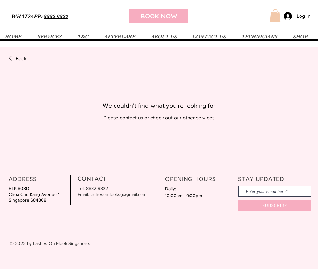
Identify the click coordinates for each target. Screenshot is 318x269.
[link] (16, 58)
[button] (275, 15)
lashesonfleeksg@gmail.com (118, 194)
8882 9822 (56, 16)
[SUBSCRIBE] (274, 205)
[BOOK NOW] (158, 16)
